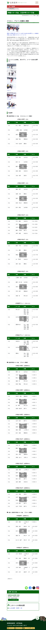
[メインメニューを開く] (37, 2)
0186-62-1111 (10, 628)
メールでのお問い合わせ (13, 599)
